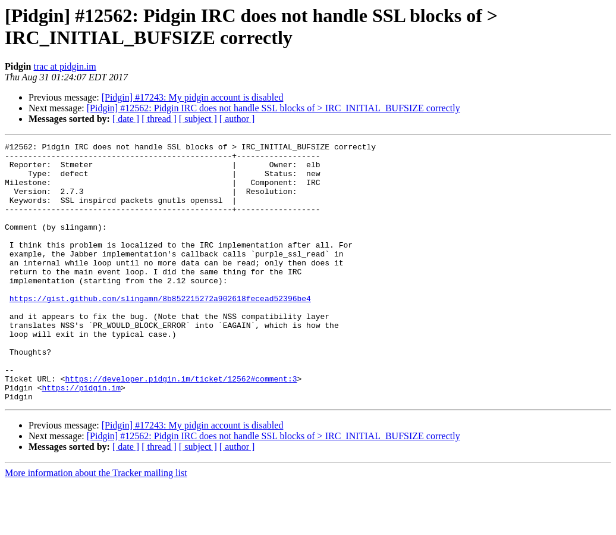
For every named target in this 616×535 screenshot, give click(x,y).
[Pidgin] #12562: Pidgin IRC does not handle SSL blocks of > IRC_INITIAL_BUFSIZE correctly (273, 108)
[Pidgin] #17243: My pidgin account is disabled (193, 97)
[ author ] (237, 119)
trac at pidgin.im (64, 66)
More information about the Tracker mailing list (96, 525)
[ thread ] (159, 119)
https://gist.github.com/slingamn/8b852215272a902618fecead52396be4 (160, 330)
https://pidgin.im (81, 437)
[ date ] (125, 119)
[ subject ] (198, 119)
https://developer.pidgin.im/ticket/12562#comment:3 (181, 426)
